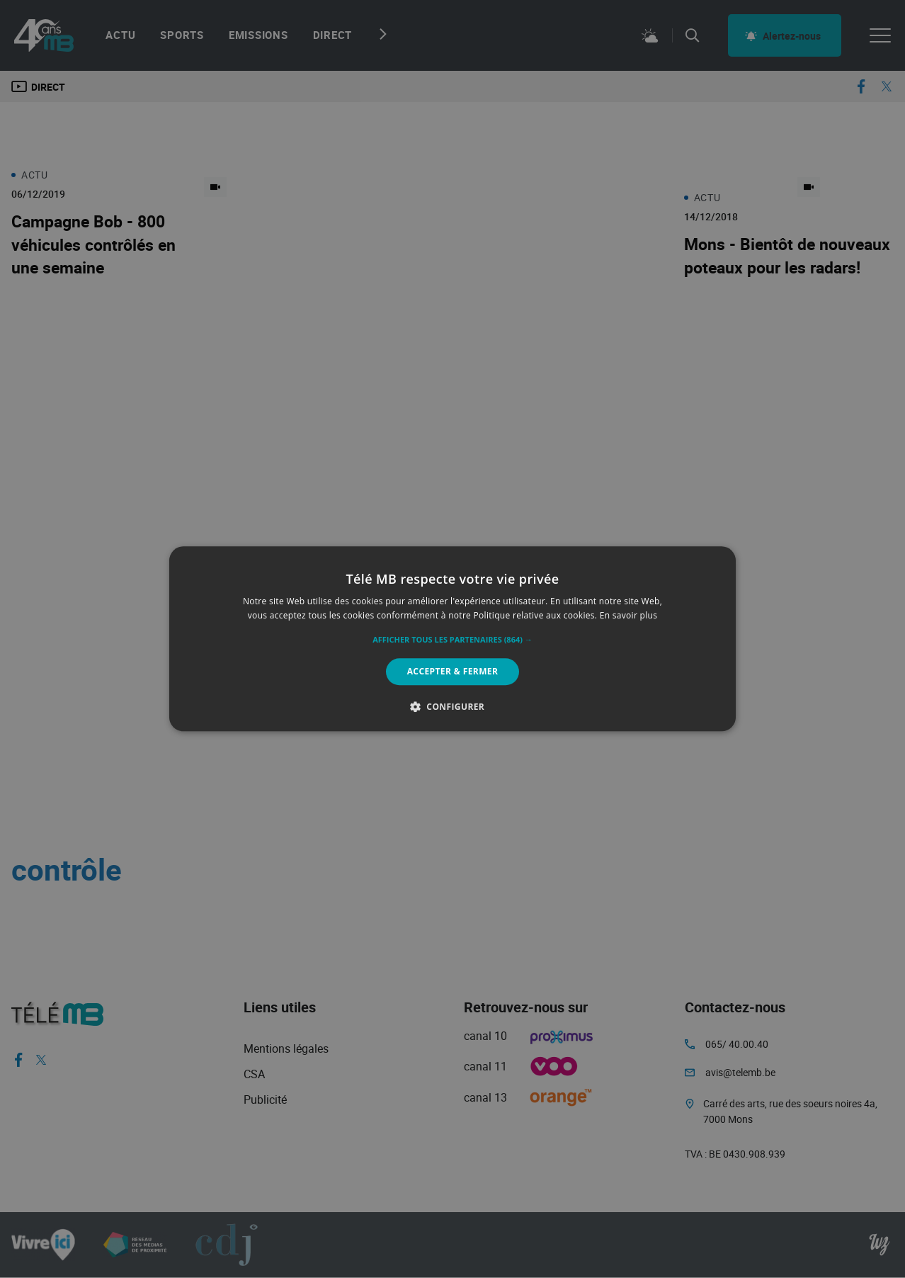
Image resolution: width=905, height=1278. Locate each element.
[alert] (452, 639)
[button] (452, 639)
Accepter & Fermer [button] (453, 671)
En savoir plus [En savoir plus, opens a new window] (628, 616)
